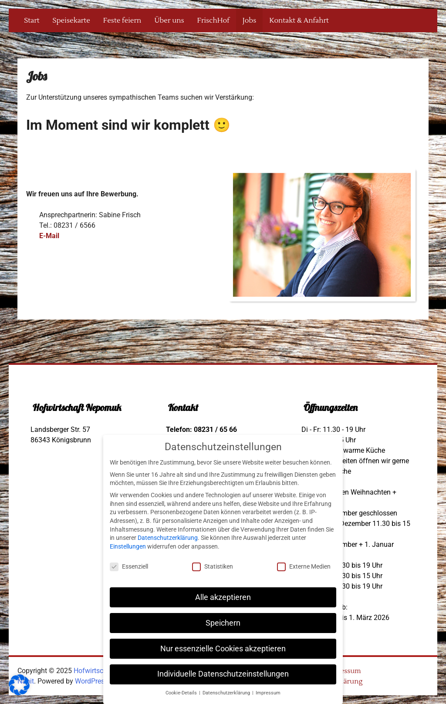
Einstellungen (128, 546)
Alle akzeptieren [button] (223, 597)
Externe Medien (304, 567)
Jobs (250, 20)
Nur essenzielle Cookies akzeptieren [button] (223, 648)
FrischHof (213, 20)
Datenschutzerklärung (168, 537)
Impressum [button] (268, 693)
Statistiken (212, 567)
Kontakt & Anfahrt (298, 20)
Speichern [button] (223, 623)
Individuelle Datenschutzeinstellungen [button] (223, 674)
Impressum (343, 671)
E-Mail (49, 236)
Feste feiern (122, 20)
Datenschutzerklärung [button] (227, 693)
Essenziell (129, 567)
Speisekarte (71, 20)
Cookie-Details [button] (182, 693)
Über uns (169, 20)
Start (31, 20)
